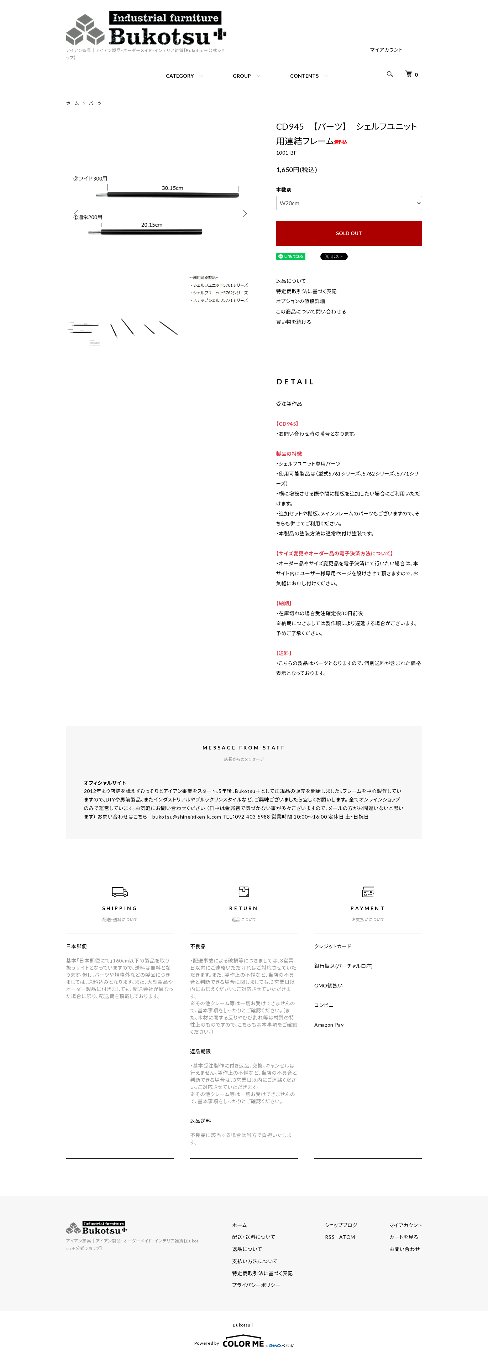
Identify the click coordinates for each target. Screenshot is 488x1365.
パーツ (95, 103)
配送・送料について (254, 1237)
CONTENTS (304, 76)
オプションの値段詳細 (300, 301)
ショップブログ (341, 1225)
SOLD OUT (349, 233)
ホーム (72, 103)
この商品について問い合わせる (311, 311)
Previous (77, 213)
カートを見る (403, 1237)
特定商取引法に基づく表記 (306, 291)
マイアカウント (386, 50)
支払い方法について (255, 1261)
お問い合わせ (404, 1249)
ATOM (347, 1237)
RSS (330, 1237)
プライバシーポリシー (256, 1285)
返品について (291, 281)
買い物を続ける (293, 322)
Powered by (244, 1340)
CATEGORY (180, 76)
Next (244, 213)
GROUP (242, 76)
